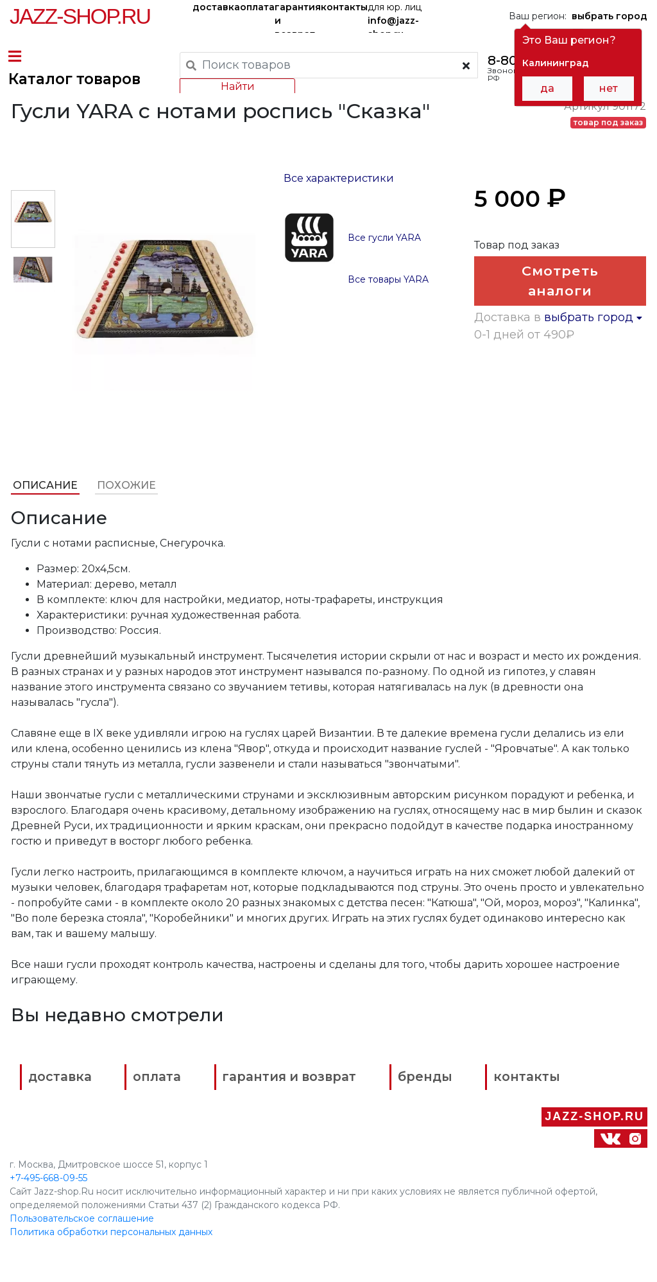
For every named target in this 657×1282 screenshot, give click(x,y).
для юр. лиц (395, 17)
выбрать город (594, 375)
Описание (44, 511)
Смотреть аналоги (561, 310)
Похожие (125, 511)
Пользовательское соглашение (82, 1223)
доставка (216, 7)
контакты (344, 7)
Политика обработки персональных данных (111, 1236)
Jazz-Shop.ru (80, 16)
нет (608, 88)
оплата (257, 7)
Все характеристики (339, 204)
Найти (236, 86)
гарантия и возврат (298, 17)
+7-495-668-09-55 (48, 1182)
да (547, 88)
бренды (454, 1103)
